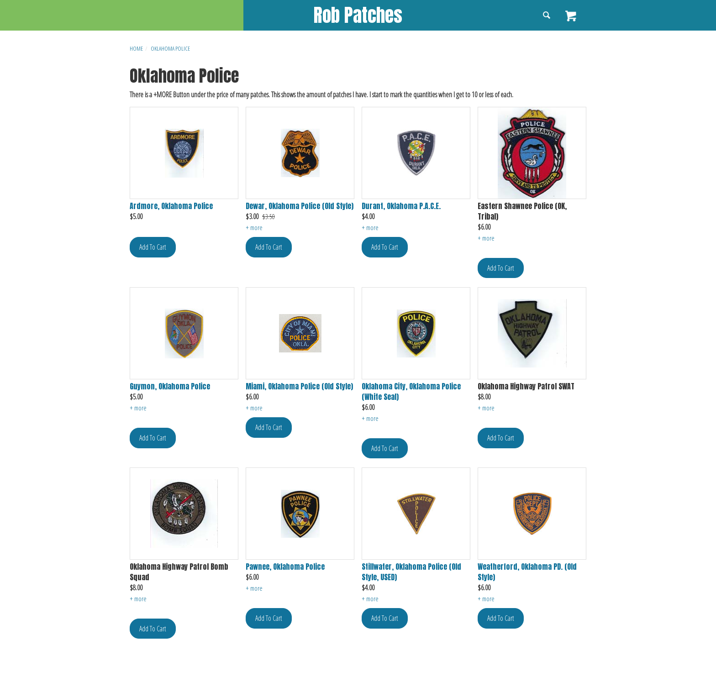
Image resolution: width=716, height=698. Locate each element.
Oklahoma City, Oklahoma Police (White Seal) (411, 391)
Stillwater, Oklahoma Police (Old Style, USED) (411, 572)
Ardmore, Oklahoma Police (171, 206)
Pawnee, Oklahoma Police (285, 567)
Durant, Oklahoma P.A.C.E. (401, 206)
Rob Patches (357, 15)
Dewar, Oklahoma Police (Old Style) (299, 206)
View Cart (571, 16)
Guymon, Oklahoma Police (170, 386)
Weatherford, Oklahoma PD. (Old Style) (527, 572)
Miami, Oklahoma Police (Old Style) (299, 386)
